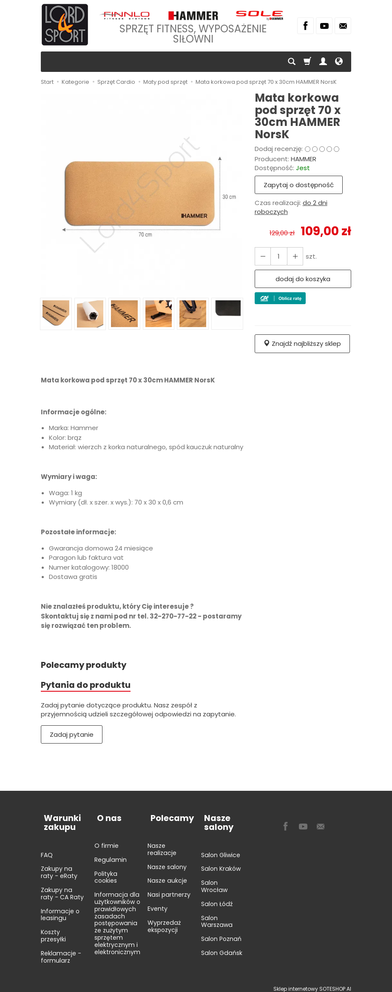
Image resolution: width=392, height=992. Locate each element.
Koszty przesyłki (53, 930)
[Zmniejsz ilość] (292, 256)
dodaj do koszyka (303, 278)
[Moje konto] (323, 61)
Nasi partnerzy (169, 889)
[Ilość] (277, 256)
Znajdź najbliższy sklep (302, 343)
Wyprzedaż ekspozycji (164, 921)
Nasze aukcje (167, 875)
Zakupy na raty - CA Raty (62, 888)
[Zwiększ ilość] (262, 256)
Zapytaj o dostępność (299, 184)
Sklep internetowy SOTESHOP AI (312, 983)
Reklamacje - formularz (61, 951)
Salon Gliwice (220, 849)
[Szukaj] (292, 61)
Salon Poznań (221, 933)
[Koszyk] (307, 61)
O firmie (106, 840)
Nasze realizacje (162, 844)
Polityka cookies (105, 872)
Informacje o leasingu (60, 909)
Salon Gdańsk (221, 947)
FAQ (47, 849)
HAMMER (303, 158)
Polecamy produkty (86, 665)
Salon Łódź (217, 898)
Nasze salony (167, 861)
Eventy (158, 903)
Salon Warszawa (217, 916)
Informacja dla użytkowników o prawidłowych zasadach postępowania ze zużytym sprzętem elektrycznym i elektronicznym (117, 917)
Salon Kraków (221, 863)
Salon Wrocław (214, 881)
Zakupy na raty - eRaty (59, 867)
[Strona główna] (65, 24)
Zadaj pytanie (72, 735)
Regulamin (110, 854)
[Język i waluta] (339, 61)
